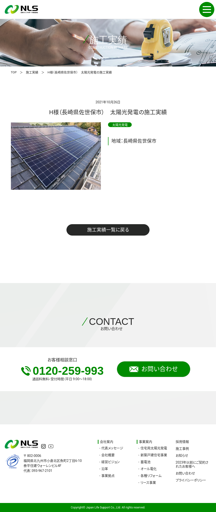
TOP (14, 72)
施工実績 (32, 72)
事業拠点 (108, 476)
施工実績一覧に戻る (108, 230)
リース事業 (148, 482)
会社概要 (108, 455)
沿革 (104, 469)
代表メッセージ (112, 448)
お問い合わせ (153, 369)
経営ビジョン (110, 462)
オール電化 (149, 469)
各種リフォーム (151, 476)
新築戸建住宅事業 (154, 455)
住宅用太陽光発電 (154, 448)
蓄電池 (145, 462)
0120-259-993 (62, 371)
